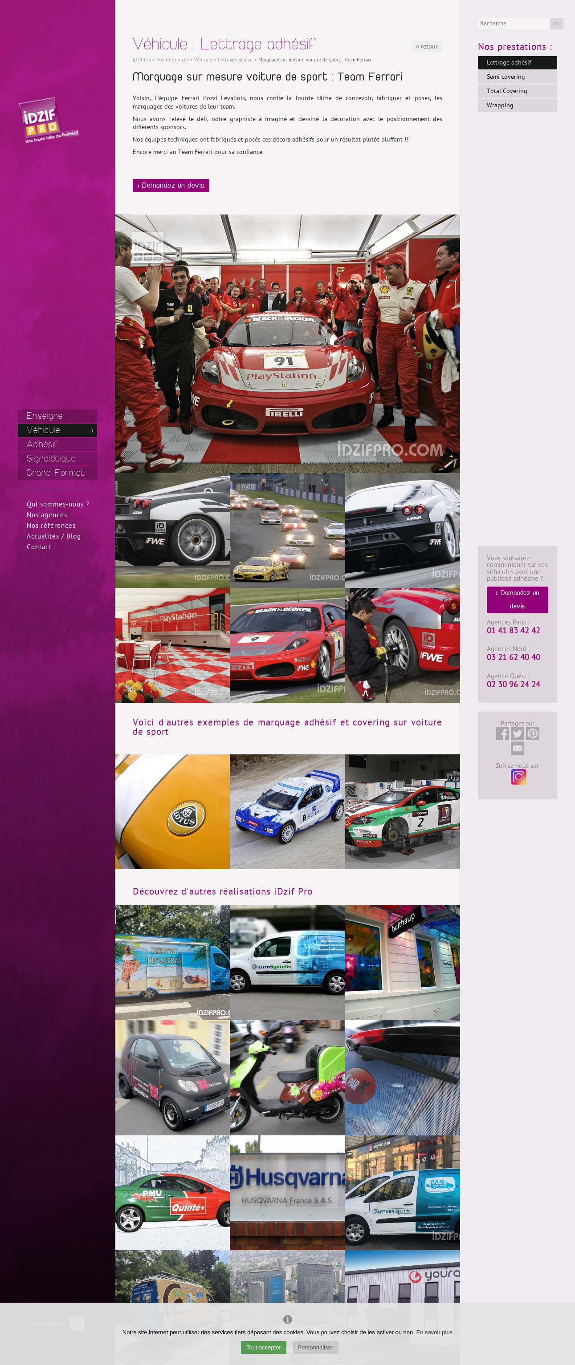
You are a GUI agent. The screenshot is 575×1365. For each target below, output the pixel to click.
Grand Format (56, 473)
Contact (39, 547)
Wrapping (500, 105)
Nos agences (47, 515)
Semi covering (506, 77)
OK (557, 23)
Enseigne (45, 416)
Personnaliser (316, 1347)
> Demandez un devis (171, 185)
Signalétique (51, 458)
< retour (427, 46)
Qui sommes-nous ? (58, 504)
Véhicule (43, 430)
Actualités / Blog (54, 536)
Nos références (51, 526)
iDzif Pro (142, 60)
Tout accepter (263, 1347)
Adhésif (43, 444)
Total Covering (507, 91)
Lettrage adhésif (509, 62)
